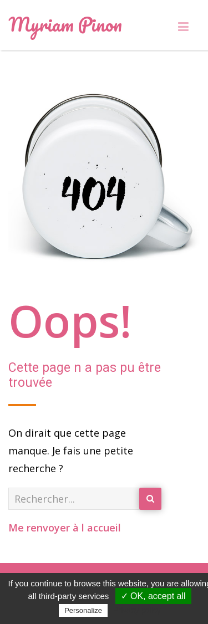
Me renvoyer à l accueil (64, 527)
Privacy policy (137, 610)
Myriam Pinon (65, 23)
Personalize (83, 610)
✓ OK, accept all (153, 596)
